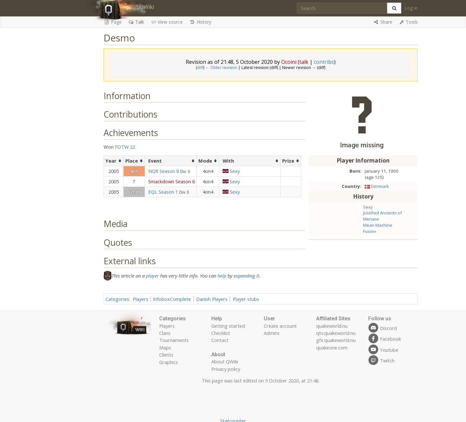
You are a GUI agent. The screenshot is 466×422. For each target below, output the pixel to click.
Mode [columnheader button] (205, 160)
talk (303, 61)
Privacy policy (225, 369)
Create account (280, 326)
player (152, 275)
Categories (117, 299)
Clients (166, 354)
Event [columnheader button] (155, 160)
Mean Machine (377, 225)
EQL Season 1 (163, 191)
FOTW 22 (125, 146)
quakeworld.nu (332, 326)
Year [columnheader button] (110, 160)
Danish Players (211, 299)
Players (140, 299)
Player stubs (246, 299)
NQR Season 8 (163, 171)
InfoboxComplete (172, 299)
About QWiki (224, 361)
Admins (272, 333)
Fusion (369, 231)
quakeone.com (332, 347)
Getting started (228, 326)
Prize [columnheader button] (288, 160)
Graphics (168, 362)
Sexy (368, 207)
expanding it (246, 275)
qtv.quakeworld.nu (336, 333)
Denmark (380, 186)
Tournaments (174, 340)
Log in (411, 8)
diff (200, 67)
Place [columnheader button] (131, 160)
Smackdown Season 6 (171, 181)
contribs (324, 61)
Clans (165, 333)
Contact (219, 340)
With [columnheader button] (228, 160)
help (221, 275)
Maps (165, 347)
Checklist (220, 333)
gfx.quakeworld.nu (336, 340)
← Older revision (221, 67)
